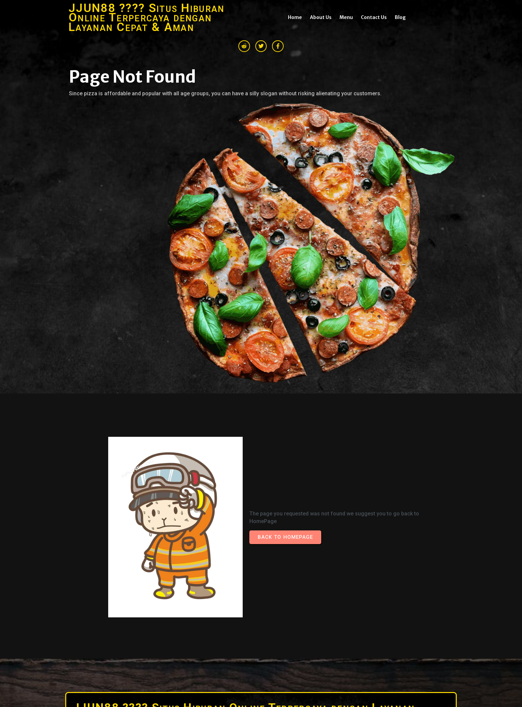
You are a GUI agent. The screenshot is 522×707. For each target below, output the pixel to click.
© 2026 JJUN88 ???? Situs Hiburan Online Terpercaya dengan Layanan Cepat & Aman (162, 621)
